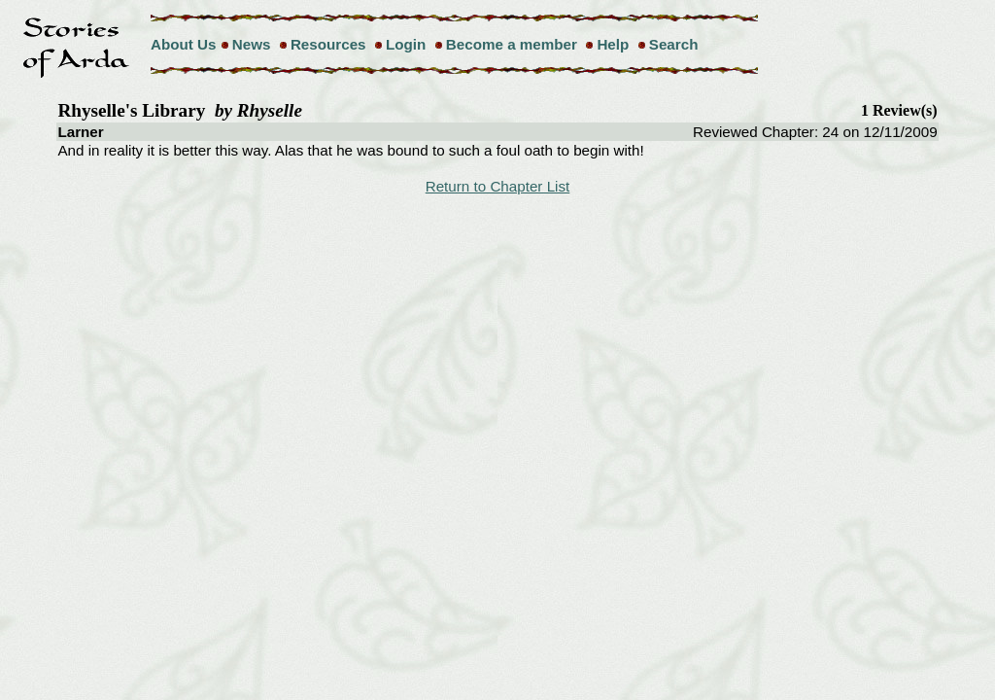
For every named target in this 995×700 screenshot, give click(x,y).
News (251, 44)
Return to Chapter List (498, 186)
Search (674, 44)
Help (613, 44)
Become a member (511, 44)
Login (406, 44)
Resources (328, 44)
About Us (184, 44)
